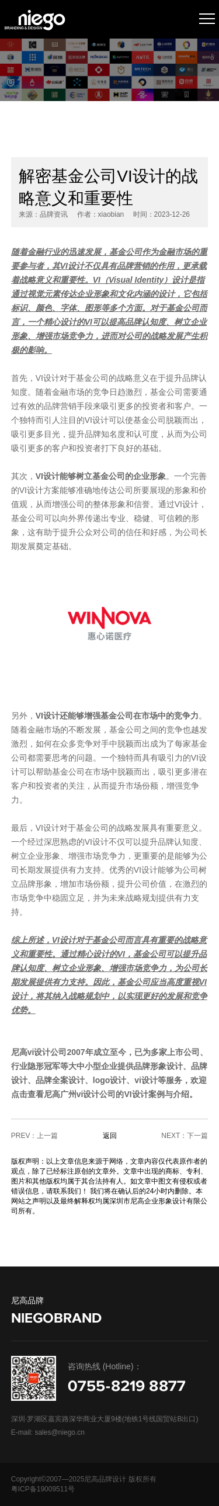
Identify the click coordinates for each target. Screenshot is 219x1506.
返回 (110, 1136)
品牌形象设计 (158, 1066)
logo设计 (110, 1080)
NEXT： (174, 1136)
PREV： (24, 1136)
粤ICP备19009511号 (43, 1489)
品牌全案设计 (60, 1080)
